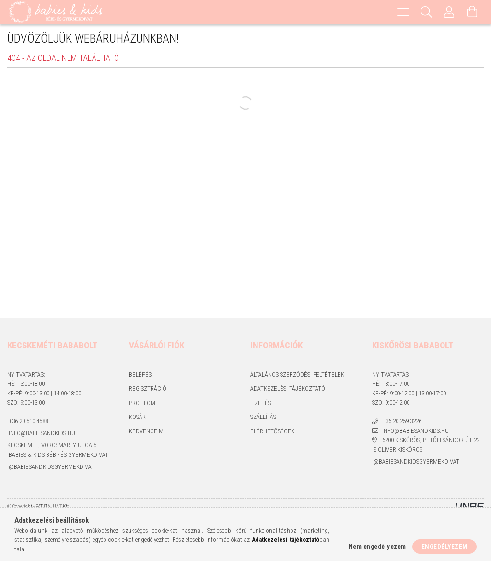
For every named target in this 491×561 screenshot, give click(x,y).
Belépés (140, 376)
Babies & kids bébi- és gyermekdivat (57, 456)
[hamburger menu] (403, 12)
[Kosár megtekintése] (472, 12)
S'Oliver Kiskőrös (397, 451)
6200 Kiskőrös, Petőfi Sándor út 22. (431, 441)
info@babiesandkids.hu (41, 435)
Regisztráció (147, 390)
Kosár (137, 418)
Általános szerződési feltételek (297, 376)
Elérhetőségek (272, 432)
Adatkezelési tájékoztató (287, 390)
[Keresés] (426, 12)
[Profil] (449, 12)
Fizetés (260, 404)
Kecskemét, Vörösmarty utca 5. (52, 446)
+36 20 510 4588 (27, 423)
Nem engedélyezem (377, 546)
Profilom (142, 404)
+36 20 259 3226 (401, 423)
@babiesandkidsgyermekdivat (50, 468)
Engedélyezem (444, 546)
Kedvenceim (146, 432)
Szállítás (263, 418)
